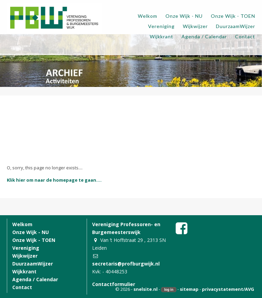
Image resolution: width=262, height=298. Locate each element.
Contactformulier (113, 284)
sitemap (189, 289)
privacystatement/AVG (228, 289)
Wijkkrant (24, 271)
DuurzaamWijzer (32, 263)
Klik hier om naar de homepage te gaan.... (54, 180)
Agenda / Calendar (35, 279)
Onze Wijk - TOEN (33, 240)
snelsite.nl (145, 289)
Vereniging (25, 248)
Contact (22, 287)
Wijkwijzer (25, 255)
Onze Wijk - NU (30, 232)
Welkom (22, 224)
